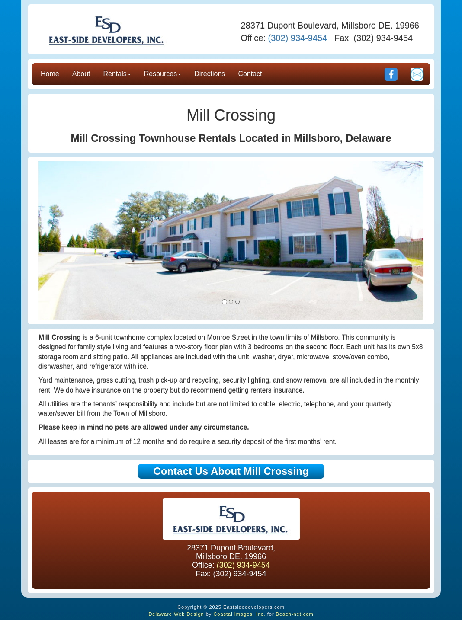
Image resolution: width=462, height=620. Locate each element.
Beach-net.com (295, 614)
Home (50, 73)
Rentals (117, 73)
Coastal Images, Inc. (239, 614)
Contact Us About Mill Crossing (230, 471)
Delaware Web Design (176, 614)
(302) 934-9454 (297, 38)
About (81, 73)
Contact (250, 73)
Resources (162, 73)
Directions (209, 73)
